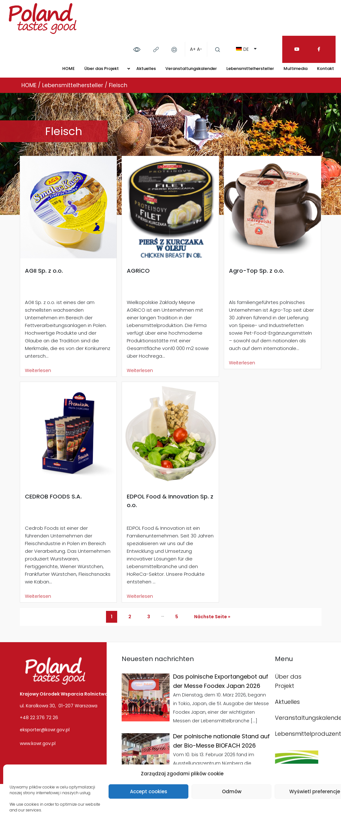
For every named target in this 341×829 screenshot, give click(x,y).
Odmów (231, 791)
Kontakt (325, 68)
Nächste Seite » (212, 616)
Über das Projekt (101, 68)
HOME (68, 68)
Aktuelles (146, 68)
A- (199, 49)
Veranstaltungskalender (191, 68)
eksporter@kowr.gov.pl (45, 729)
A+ (193, 49)
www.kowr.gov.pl (38, 743)
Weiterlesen (38, 370)
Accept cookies (148, 791)
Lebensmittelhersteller (250, 68)
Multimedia (295, 68)
